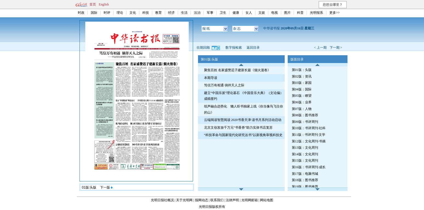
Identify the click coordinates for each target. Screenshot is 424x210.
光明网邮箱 (249, 200)
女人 (248, 13)
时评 (107, 13)
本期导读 (210, 78)
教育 (158, 13)
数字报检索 (233, 47)
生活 (184, 13)
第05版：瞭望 (302, 96)
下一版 (106, 187)
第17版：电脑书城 (305, 174)
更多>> (334, 13)
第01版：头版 (302, 70)
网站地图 (266, 200)
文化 (132, 13)
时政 (81, 13)
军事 (210, 13)
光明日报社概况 (162, 200)
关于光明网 (184, 200)
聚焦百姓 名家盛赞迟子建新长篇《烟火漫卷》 (237, 70)
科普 (300, 13)
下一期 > (336, 47)
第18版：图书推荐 (305, 180)
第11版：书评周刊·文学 (309, 135)
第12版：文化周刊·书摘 (309, 141)
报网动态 (201, 200)
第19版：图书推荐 (305, 187)
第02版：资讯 (302, 76)
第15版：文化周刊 (305, 160)
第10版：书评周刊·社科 (309, 128)
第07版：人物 (302, 109)
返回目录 (253, 47)
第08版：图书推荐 (305, 115)
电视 (274, 13)
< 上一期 (320, 47)
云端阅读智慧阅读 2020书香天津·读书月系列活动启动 (242, 120)
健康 (236, 13)
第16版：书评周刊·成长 (309, 167)
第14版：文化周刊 (305, 154)
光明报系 (316, 13)
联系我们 (217, 200)
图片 (287, 13)
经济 (171, 13)
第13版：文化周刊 (305, 148)
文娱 (261, 13)
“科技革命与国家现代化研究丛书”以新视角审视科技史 (243, 135)
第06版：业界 (302, 102)
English (104, 4)
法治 (197, 13)
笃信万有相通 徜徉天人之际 (224, 85)
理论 (120, 13)
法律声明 (232, 200)
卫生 (223, 13)
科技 (145, 13)
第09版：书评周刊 (305, 122)
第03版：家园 (302, 83)
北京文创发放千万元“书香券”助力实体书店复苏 (238, 127)
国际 (94, 13)
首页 (92, 4)
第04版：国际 (302, 89)
